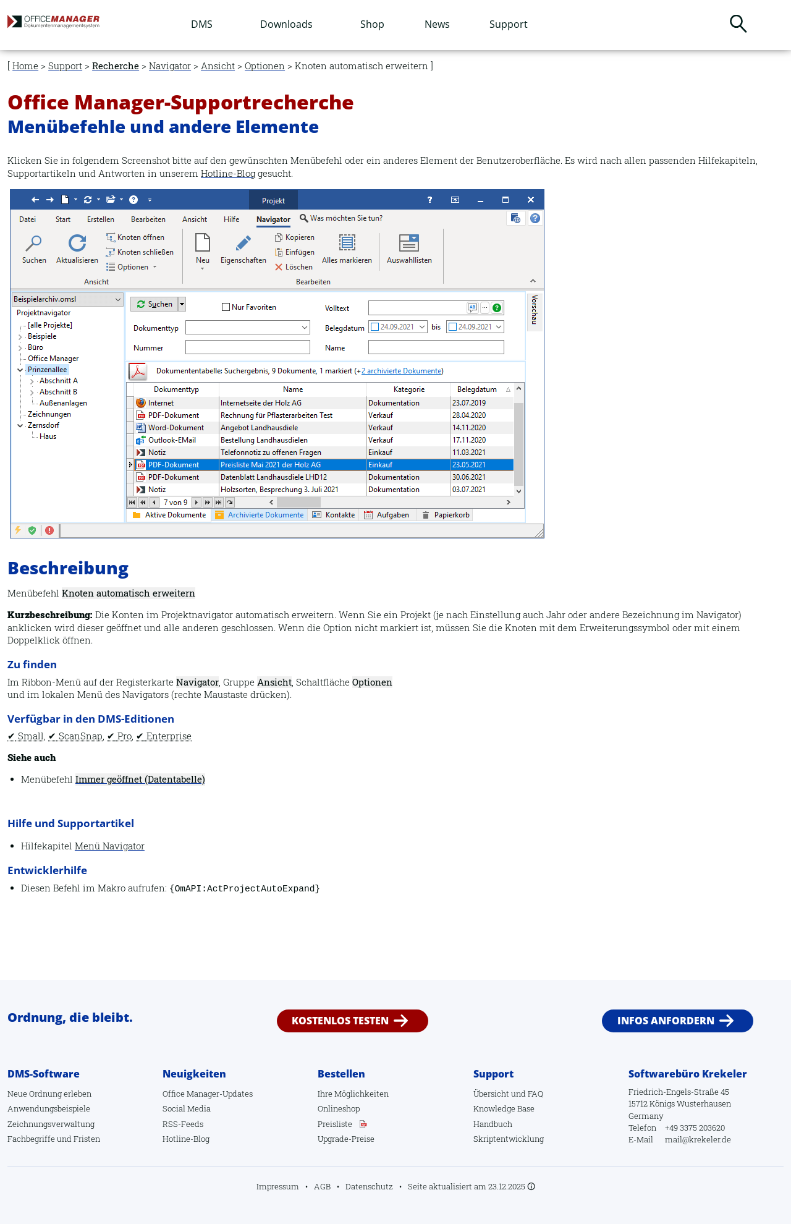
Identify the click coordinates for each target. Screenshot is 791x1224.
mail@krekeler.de (698, 1139)
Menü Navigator (110, 846)
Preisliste (335, 1123)
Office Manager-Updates (208, 1093)
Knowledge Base (504, 1108)
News (437, 24)
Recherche (115, 66)
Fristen (87, 1138)
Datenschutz (369, 1186)
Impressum (277, 1186)
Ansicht (218, 66)
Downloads (286, 24)
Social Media (187, 1108)
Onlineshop (339, 1108)
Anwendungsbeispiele (48, 1108)
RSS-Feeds (183, 1123)
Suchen (738, 23)
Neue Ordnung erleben (49, 1093)
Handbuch (492, 1123)
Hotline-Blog (228, 173)
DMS (202, 24)
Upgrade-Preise (346, 1138)
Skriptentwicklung (508, 1138)
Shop (372, 24)
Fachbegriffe (31, 1138)
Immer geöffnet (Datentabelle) (140, 779)
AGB (322, 1186)
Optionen (265, 66)
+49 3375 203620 (695, 1127)
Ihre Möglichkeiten (353, 1093)
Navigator (170, 66)
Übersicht (491, 1093)
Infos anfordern (665, 1020)
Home (25, 66)
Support (508, 24)
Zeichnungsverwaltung (51, 1123)
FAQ (535, 1093)
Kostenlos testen (340, 1020)
